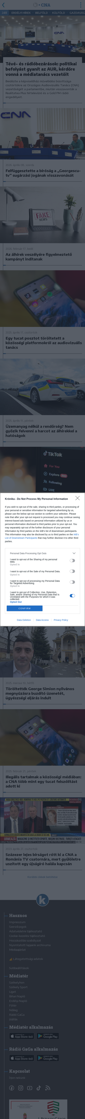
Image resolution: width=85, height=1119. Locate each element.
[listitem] (42, 553)
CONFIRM (25, 608)
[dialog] (42, 559)
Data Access (42, 620)
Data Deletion (24, 620)
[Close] (78, 499)
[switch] (72, 560)
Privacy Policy (61, 620)
